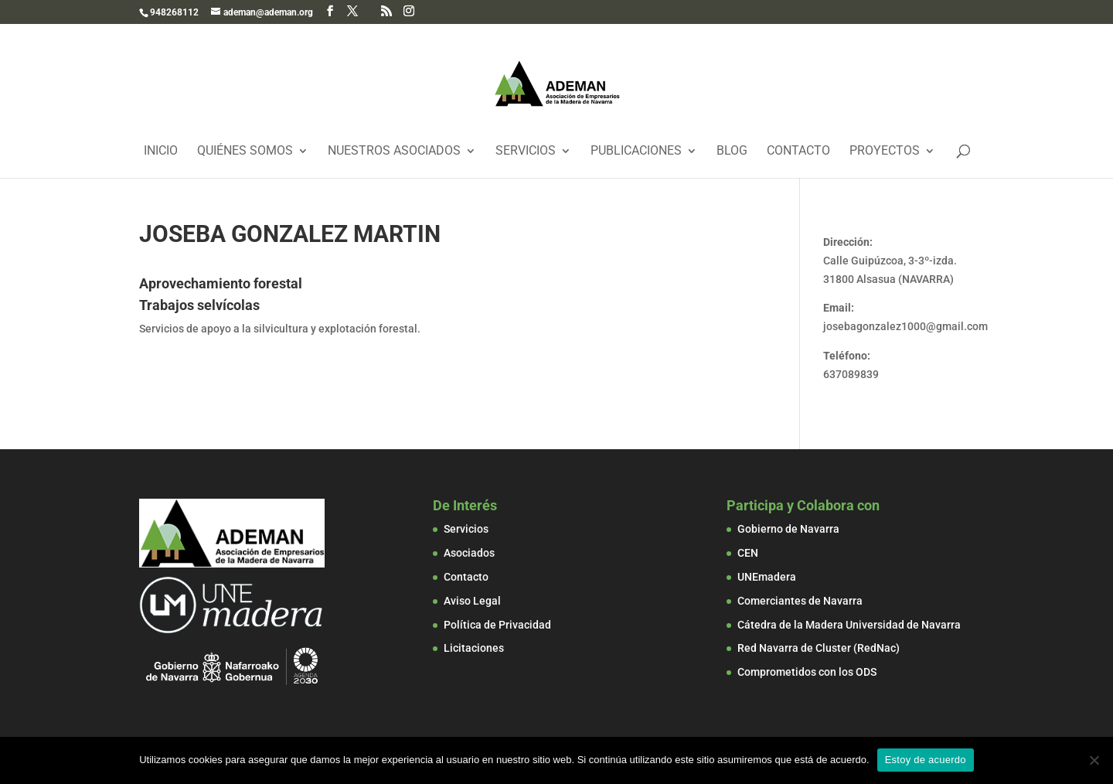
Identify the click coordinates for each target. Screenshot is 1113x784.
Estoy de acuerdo (925, 759)
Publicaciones (636, 151)
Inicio (161, 151)
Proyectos (884, 151)
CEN (747, 553)
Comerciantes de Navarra (800, 601)
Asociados (469, 553)
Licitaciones (474, 648)
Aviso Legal (472, 601)
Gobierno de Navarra (788, 529)
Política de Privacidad (497, 625)
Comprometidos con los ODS (806, 672)
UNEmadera (766, 577)
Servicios (525, 151)
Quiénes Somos (245, 151)
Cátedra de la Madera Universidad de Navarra (849, 625)
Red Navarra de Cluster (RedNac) (818, 648)
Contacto (798, 151)
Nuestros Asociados (394, 151)
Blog (731, 151)
